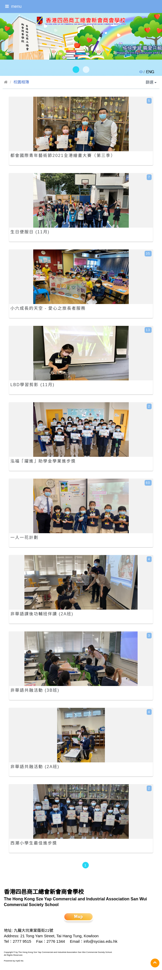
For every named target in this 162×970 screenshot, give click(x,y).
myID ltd (19, 961)
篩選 (151, 82)
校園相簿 (21, 82)
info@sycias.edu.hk (100, 941)
